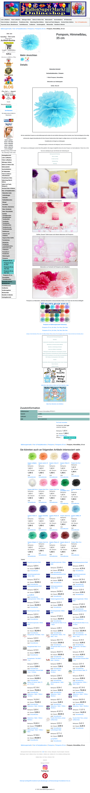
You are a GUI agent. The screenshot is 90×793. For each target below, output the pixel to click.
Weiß (73, 333)
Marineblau (34, 333)
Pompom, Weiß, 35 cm (33, 489)
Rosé (75, 333)
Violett (31, 333)
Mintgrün (47, 333)
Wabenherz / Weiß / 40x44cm (35, 706)
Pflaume (51, 333)
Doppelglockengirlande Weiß (58, 574)
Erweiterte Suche (36, 781)
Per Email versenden (61, 422)
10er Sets (59, 330)
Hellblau (44, 333)
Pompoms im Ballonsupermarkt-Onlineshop (55, 324)
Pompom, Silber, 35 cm (76, 542)
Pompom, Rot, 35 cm (75, 463)
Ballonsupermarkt (6, 28)
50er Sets (65, 327)
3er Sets (54, 327)
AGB (43, 751)
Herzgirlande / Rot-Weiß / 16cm (35, 634)
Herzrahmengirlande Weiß (80, 611)
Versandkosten (63, 435)
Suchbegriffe (28, 781)
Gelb (40, 333)
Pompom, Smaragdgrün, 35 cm (65, 490)
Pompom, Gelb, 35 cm (65, 515)
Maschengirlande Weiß (33, 611)
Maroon (82, 333)
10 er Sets (59, 327)
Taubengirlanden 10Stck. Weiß (35, 599)
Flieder (69, 333)
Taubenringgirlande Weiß (57, 599)
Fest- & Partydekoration (20, 28)
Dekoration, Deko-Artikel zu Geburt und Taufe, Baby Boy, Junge (54, 385)
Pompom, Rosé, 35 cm (43, 489)
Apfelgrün (28, 333)
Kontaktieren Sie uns (64, 781)
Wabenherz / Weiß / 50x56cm (81, 706)
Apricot (64, 333)
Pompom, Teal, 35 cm (43, 542)
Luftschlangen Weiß (56, 730)
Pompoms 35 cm (40, 28)
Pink (57, 333)
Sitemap (22, 781)
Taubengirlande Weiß (78, 586)
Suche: (8, 102)
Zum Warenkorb (8, 110)
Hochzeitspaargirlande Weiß (80, 562)
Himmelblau (78, 333)
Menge (58, 437)
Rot (71, 333)
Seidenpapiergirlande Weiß (34, 586)
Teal (42, 333)
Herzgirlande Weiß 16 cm (34, 646)
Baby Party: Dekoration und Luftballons (54, 404)
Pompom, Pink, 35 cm (54, 489)
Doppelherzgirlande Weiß (34, 562)
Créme (67, 333)
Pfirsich (38, 333)
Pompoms (31, 28)
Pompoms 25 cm (46, 327)
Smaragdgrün (60, 333)
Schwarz (54, 333)
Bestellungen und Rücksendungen (50, 781)
